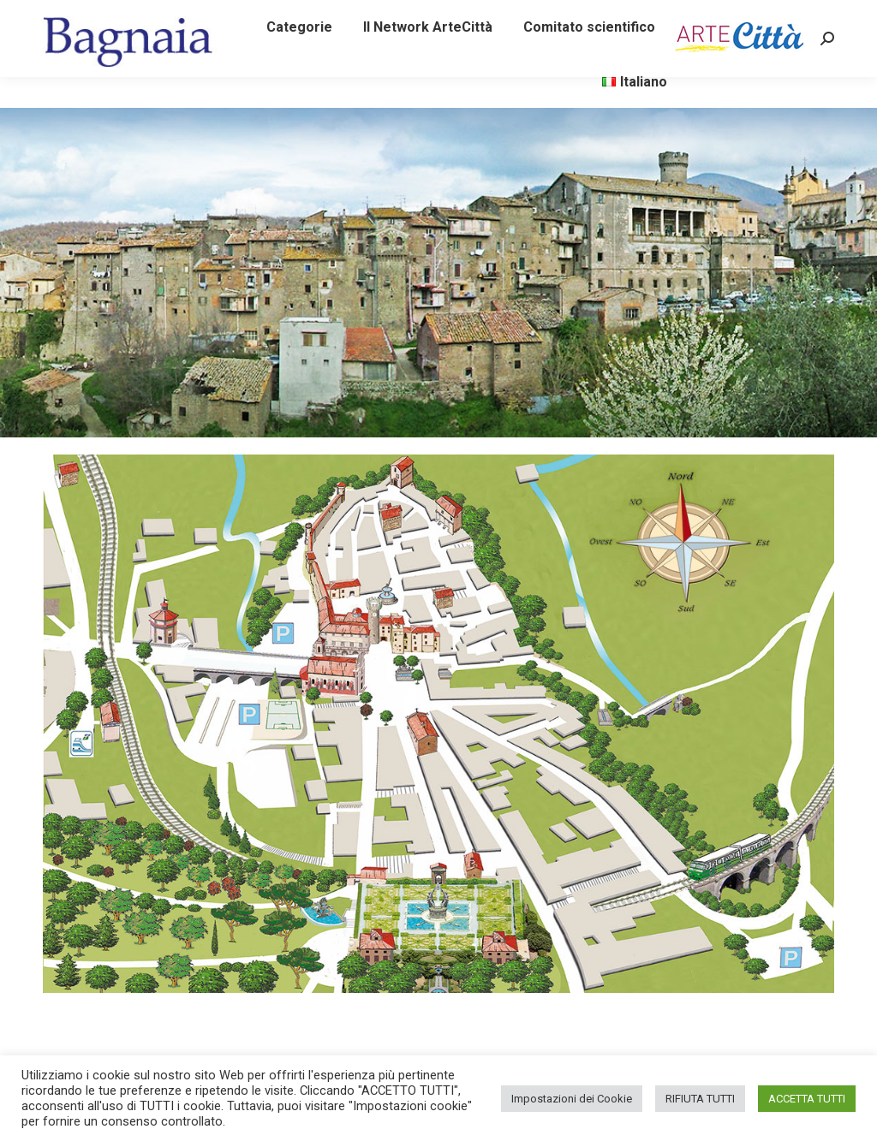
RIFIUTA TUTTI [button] (700, 1098)
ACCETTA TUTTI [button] (806, 1098)
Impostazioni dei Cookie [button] (571, 1098)
